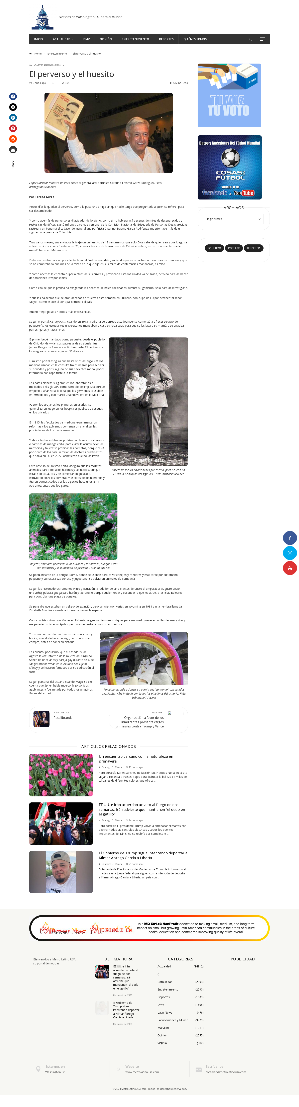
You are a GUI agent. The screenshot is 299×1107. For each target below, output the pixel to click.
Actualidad (36, 65)
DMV (181, 1017)
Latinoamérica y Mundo (181, 1032)
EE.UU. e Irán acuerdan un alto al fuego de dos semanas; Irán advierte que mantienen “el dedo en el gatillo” (142, 822)
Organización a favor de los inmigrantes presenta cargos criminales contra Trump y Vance (138, 722)
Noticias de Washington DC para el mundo (90, 17)
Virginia (181, 1055)
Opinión (181, 1048)
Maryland (181, 1040)
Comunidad (181, 994)
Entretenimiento (54, 65)
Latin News (181, 1025)
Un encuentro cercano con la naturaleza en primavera (136, 771)
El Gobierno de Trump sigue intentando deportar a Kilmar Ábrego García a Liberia (143, 868)
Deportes (181, 1009)
